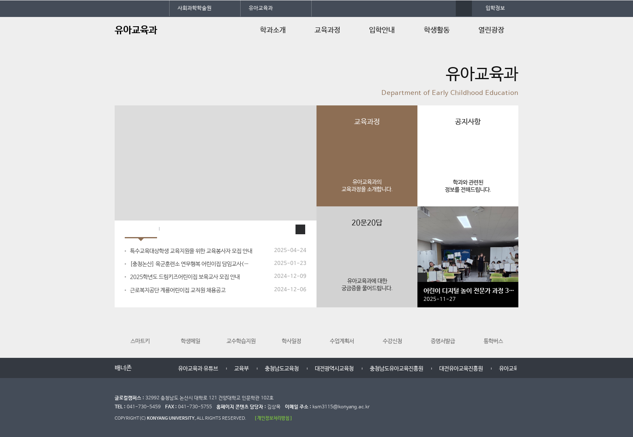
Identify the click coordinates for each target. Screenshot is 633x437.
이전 (144, 368)
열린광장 (491, 30)
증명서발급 (443, 331)
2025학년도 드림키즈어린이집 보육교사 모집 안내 (185, 277)
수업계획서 (342, 331)
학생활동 (437, 30)
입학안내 (382, 30)
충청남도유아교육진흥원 (396, 369)
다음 (160, 368)
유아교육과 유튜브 (198, 369)
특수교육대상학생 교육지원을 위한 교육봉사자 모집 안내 (191, 251)
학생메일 (190, 331)
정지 (119, 95)
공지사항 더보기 (300, 229)
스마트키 (140, 331)
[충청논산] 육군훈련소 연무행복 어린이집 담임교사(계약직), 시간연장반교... (192, 264)
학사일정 (291, 331)
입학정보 (495, 8)
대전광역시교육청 (334, 369)
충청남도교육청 (282, 369)
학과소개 (273, 30)
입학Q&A (179, 229)
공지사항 (141, 229)
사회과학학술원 (195, 8)
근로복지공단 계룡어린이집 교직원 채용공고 (178, 290)
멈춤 (152, 368)
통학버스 (493, 331)
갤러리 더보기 (422, 277)
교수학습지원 (241, 331)
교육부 (241, 369)
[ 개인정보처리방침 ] (273, 418)
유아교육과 (261, 8)
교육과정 (327, 30)
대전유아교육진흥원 (461, 369)
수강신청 (392, 331)
